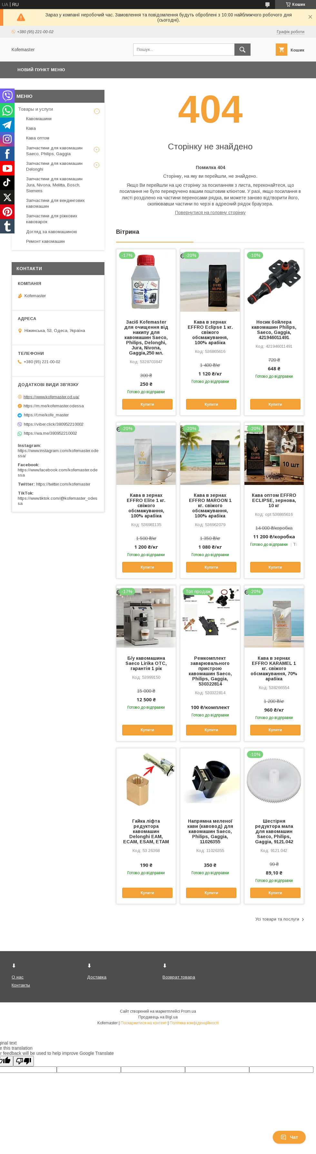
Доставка (96, 977)
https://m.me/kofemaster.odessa (54, 405)
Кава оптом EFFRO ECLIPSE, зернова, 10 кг (274, 500)
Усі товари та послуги (277, 919)
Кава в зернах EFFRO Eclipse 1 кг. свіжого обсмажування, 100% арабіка (210, 332)
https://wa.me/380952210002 (50, 433)
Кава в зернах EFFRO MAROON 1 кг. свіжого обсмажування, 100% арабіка (210, 505)
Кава (31, 128)
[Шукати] (242, 49)
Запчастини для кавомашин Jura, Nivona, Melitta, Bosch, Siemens (54, 184)
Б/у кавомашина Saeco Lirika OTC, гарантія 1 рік (146, 663)
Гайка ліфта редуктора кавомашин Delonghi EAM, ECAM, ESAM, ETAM (146, 831)
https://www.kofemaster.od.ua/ (51, 396)
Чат (289, 1137)
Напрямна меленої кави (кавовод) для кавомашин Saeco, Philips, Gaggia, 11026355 (210, 831)
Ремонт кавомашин (45, 241)
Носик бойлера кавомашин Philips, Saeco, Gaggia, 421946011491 (274, 329)
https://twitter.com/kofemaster (63, 484)
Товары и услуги (35, 109)
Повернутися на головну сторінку (210, 212)
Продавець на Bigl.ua (158, 1017)
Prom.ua (188, 1011)
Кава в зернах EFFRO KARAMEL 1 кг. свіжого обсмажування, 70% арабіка (274, 668)
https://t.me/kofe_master (46, 414)
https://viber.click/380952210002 (54, 424)
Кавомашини (39, 118)
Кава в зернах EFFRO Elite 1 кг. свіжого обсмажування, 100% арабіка (146, 505)
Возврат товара (179, 977)
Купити (147, 404)
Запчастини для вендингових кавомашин (55, 203)
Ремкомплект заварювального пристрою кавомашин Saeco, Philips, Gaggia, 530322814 (210, 671)
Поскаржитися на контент (144, 1023)
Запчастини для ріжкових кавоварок (51, 218)
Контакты (21, 985)
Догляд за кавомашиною (51, 231)
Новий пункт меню (41, 69)
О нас (18, 977)
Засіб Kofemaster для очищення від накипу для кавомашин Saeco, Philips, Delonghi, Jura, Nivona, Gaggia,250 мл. (146, 337)
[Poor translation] (23, 1061)
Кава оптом (37, 138)
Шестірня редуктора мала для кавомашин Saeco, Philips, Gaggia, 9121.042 (274, 831)
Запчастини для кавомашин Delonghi (54, 166)
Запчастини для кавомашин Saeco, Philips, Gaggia (54, 151)
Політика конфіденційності (194, 1023)
